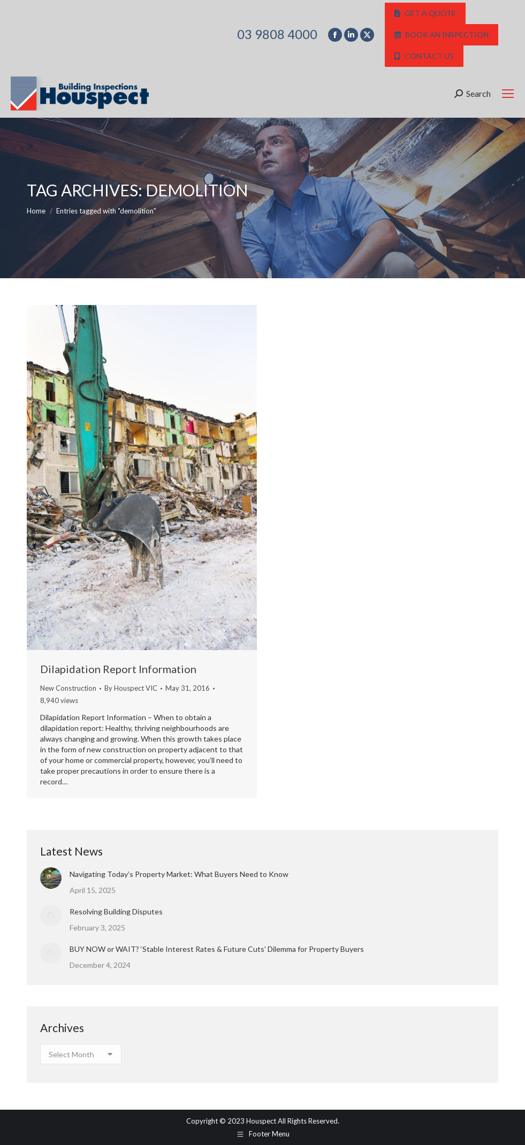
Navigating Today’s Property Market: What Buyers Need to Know (179, 874)
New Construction (68, 688)
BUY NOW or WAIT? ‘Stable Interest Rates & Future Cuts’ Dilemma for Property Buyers (217, 948)
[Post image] (51, 878)
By (130, 688)
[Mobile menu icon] (507, 93)
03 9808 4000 (277, 34)
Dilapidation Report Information (118, 668)
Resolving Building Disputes (116, 911)
